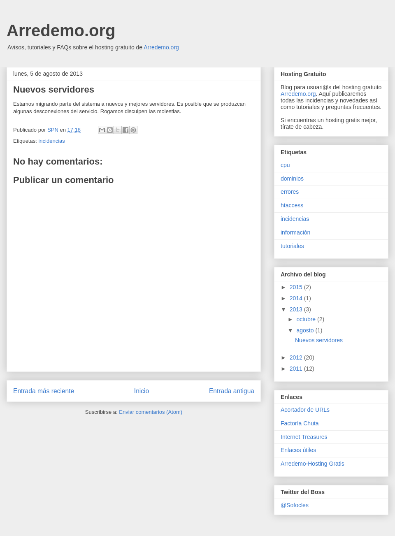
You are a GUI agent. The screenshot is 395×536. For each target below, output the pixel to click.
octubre (306, 319)
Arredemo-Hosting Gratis (312, 463)
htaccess (292, 205)
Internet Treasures (304, 437)
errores (290, 191)
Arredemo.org (61, 30)
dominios (292, 178)
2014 (297, 298)
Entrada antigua (231, 390)
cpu (285, 165)
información (295, 232)
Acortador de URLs (305, 409)
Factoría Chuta (300, 423)
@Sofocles (295, 505)
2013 (297, 309)
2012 (297, 357)
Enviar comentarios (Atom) (150, 412)
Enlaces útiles (298, 450)
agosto (305, 330)
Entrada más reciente (43, 390)
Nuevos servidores (319, 340)
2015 (297, 287)
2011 (297, 368)
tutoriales (292, 246)
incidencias (51, 141)
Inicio (141, 390)
